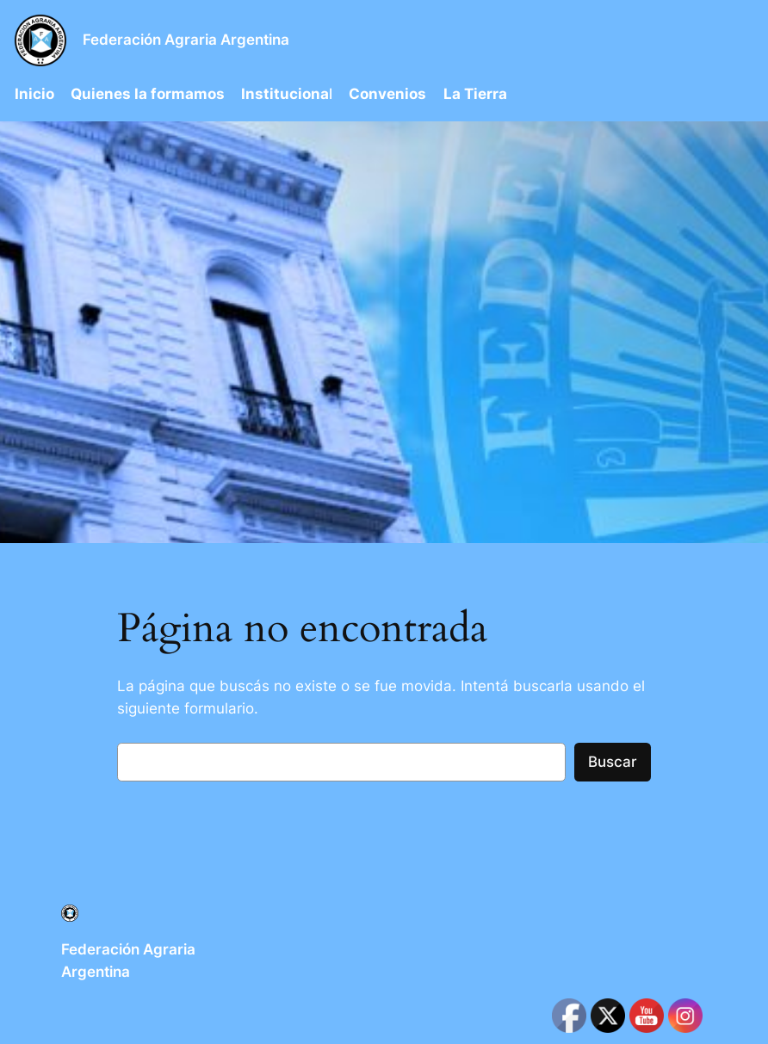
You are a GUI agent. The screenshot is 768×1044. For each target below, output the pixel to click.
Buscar (612, 761)
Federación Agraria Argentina (186, 39)
